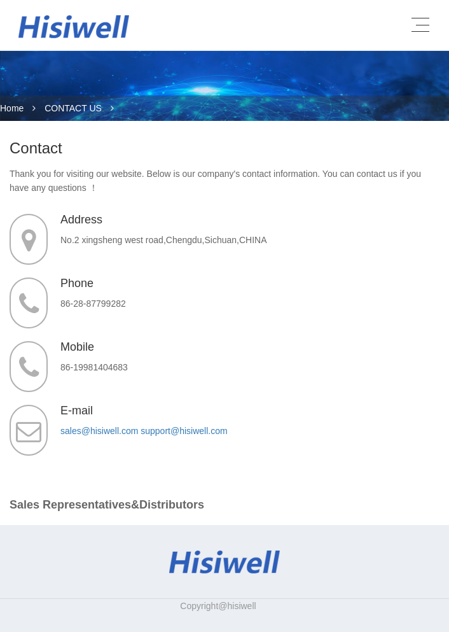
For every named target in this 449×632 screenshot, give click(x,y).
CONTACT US (73, 108)
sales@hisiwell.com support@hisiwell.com (144, 431)
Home (12, 108)
